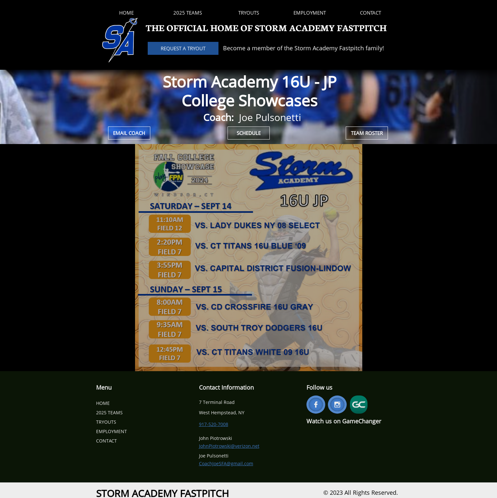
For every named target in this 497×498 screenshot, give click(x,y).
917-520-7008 (213, 424)
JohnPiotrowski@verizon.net (229, 446)
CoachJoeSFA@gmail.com (226, 463)
